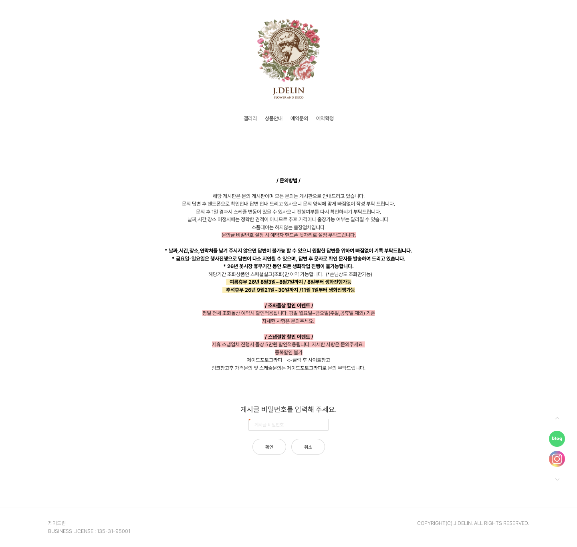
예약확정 (325, 118)
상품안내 (273, 118)
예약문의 (299, 118)
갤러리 (250, 118)
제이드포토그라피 (264, 360)
